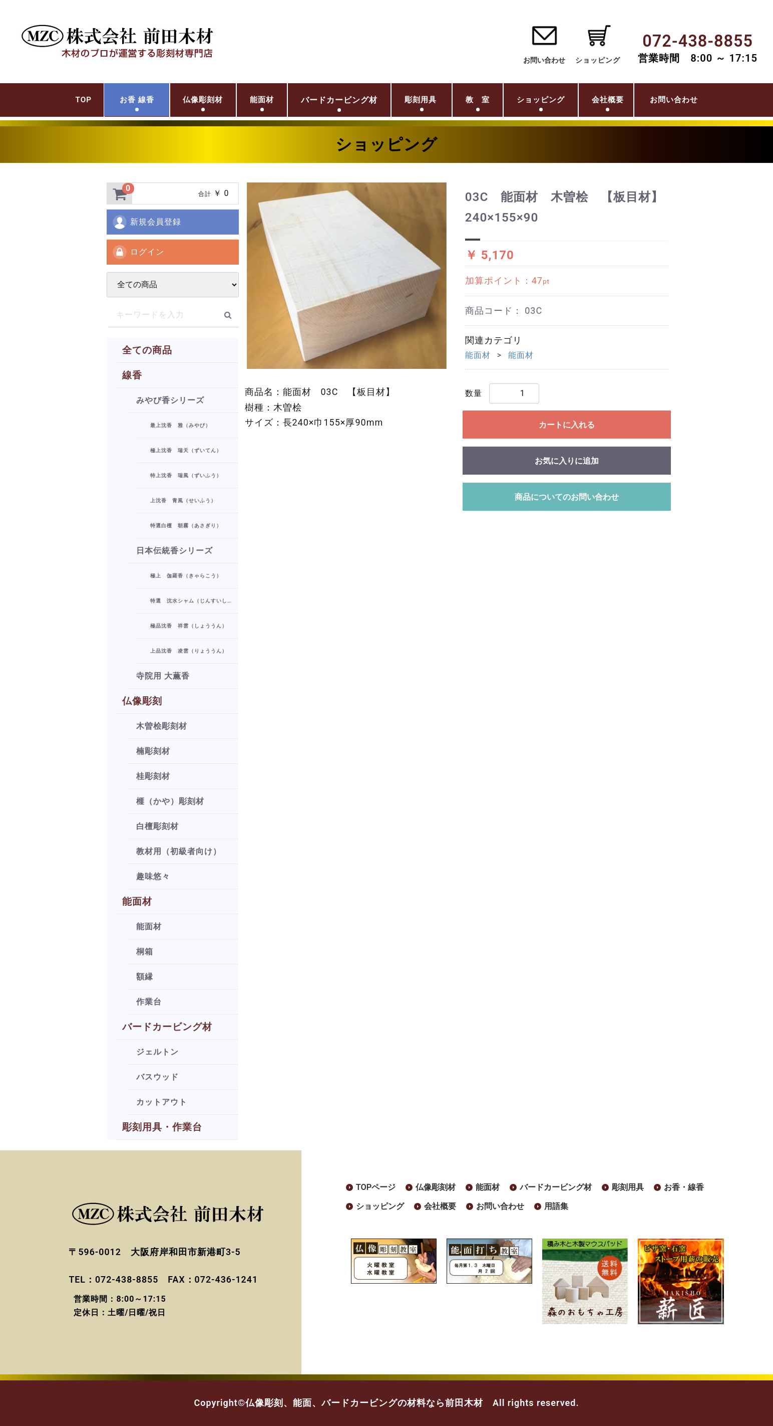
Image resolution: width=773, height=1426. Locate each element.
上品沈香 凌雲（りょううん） (188, 651)
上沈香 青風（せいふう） (183, 500)
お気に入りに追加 (567, 461)
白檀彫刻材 (157, 826)
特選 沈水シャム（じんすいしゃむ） (194, 600)
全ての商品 (147, 350)
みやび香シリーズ (170, 400)
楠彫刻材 (153, 751)
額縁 (144, 976)
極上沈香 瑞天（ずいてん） (186, 450)
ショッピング (554, 102)
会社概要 (634, 102)
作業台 (149, 1001)
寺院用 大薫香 (163, 676)
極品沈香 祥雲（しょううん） (188, 626)
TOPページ (378, 1187)
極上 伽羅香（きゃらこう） (186, 575)
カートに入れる (567, 425)
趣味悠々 (153, 876)
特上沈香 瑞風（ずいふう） (186, 475)
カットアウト (161, 1102)
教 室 (481, 102)
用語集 (638, 1207)
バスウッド (157, 1077)
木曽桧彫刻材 (161, 726)
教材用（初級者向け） (178, 851)
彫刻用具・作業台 (162, 1127)
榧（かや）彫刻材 (170, 801)
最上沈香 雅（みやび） (180, 425)
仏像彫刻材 (178, 102)
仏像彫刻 (142, 701)
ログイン (138, 252)
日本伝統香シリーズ (174, 550)
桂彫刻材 (153, 776)
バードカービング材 (167, 1027)
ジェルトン (157, 1052)
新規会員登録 (146, 222)
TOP (39, 102)
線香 (132, 375)
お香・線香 (378, 1207)
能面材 (246, 102)
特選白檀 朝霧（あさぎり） (186, 525)
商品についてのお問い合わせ (567, 497)
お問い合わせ (544, 60)
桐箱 (144, 951)
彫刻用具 (415, 102)
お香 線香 (100, 102)
